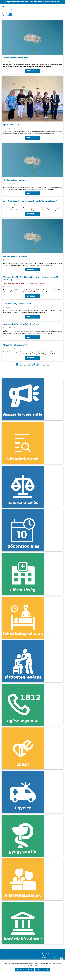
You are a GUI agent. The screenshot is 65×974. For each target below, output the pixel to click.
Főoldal (4, 10)
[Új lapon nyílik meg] (48, 954)
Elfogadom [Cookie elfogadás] (41, 969)
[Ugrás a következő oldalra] (44, 364)
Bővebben (31, 71)
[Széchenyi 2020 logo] (61, 959)
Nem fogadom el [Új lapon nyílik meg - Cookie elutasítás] (23, 969)
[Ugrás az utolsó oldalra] (48, 364)
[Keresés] (60, 6)
